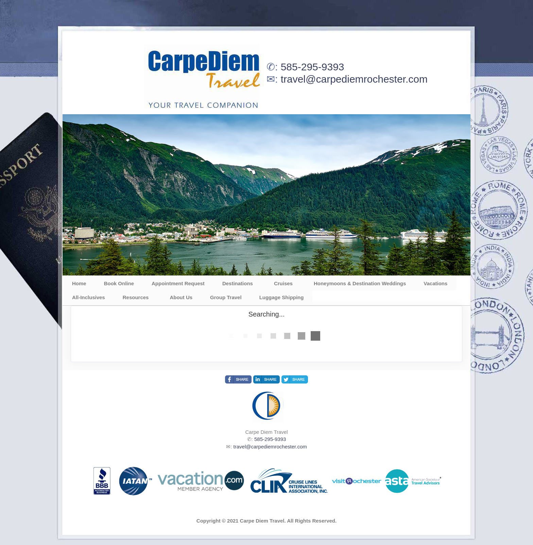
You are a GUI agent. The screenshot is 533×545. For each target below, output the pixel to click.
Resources (136, 297)
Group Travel (226, 297)
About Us (181, 297)
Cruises (283, 283)
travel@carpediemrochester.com (354, 79)
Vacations (435, 283)
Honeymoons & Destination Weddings (360, 283)
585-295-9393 (312, 66)
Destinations (237, 283)
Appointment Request (178, 283)
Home (79, 283)
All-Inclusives (88, 297)
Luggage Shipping (281, 297)
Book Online (119, 283)
